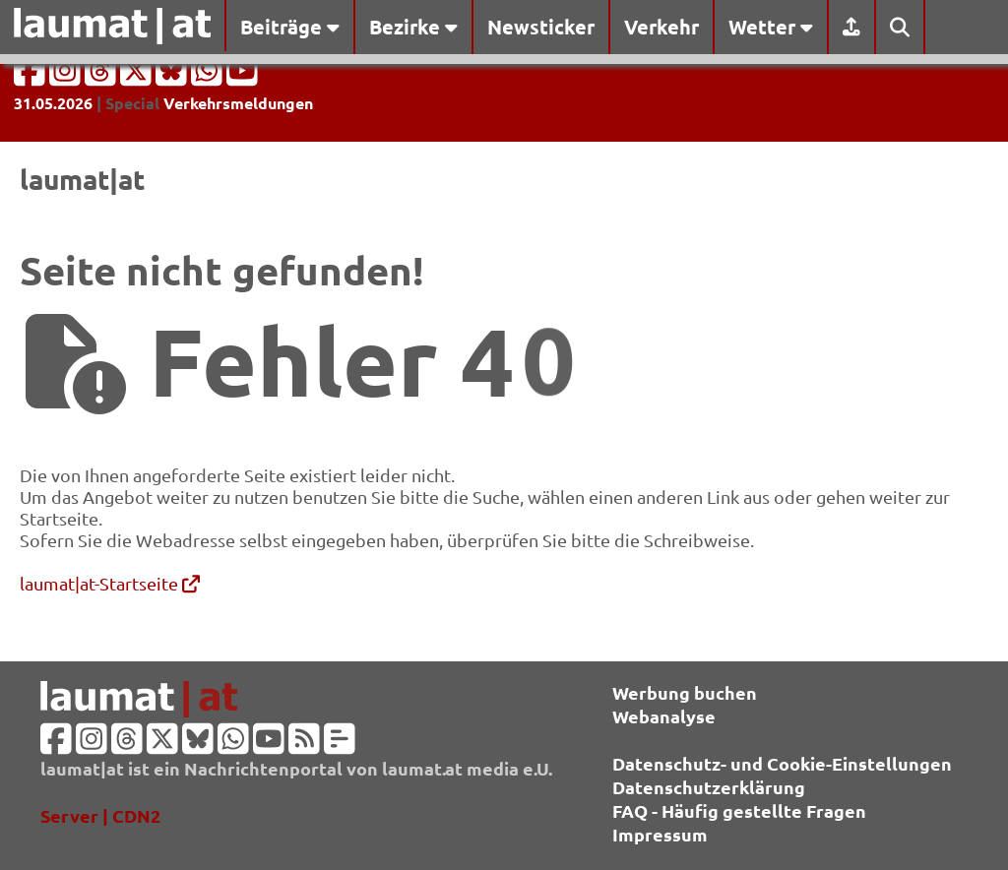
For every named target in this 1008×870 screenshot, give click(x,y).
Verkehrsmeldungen (238, 103)
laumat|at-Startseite (110, 583)
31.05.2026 (53, 103)
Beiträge (290, 26)
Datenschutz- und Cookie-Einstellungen (782, 763)
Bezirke (413, 26)
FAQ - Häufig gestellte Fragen (739, 810)
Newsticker (541, 26)
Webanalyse (664, 716)
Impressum (660, 834)
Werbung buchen (684, 692)
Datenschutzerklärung (708, 787)
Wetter (770, 26)
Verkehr (661, 26)
